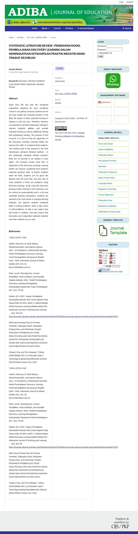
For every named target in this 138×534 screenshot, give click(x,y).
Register (130, 2)
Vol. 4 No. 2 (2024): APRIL (37, 37)
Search (127, 28)
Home (34, 28)
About (45, 28)
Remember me (105, 53)
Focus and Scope (105, 144)
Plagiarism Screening (107, 189)
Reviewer (102, 166)
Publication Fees (105, 200)
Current (57, 28)
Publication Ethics (105, 155)
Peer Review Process (107, 161)
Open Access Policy (106, 178)
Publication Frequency (107, 172)
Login (121, 2)
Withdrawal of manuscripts (109, 212)
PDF (61, 68)
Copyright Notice (105, 183)
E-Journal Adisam (86, 28)
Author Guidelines (105, 149)
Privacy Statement (106, 195)
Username (101, 46)
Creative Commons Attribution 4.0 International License (70, 136)
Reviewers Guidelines (107, 206)
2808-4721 (114, 138)
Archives (69, 28)
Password (101, 50)
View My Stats (117, 272)
